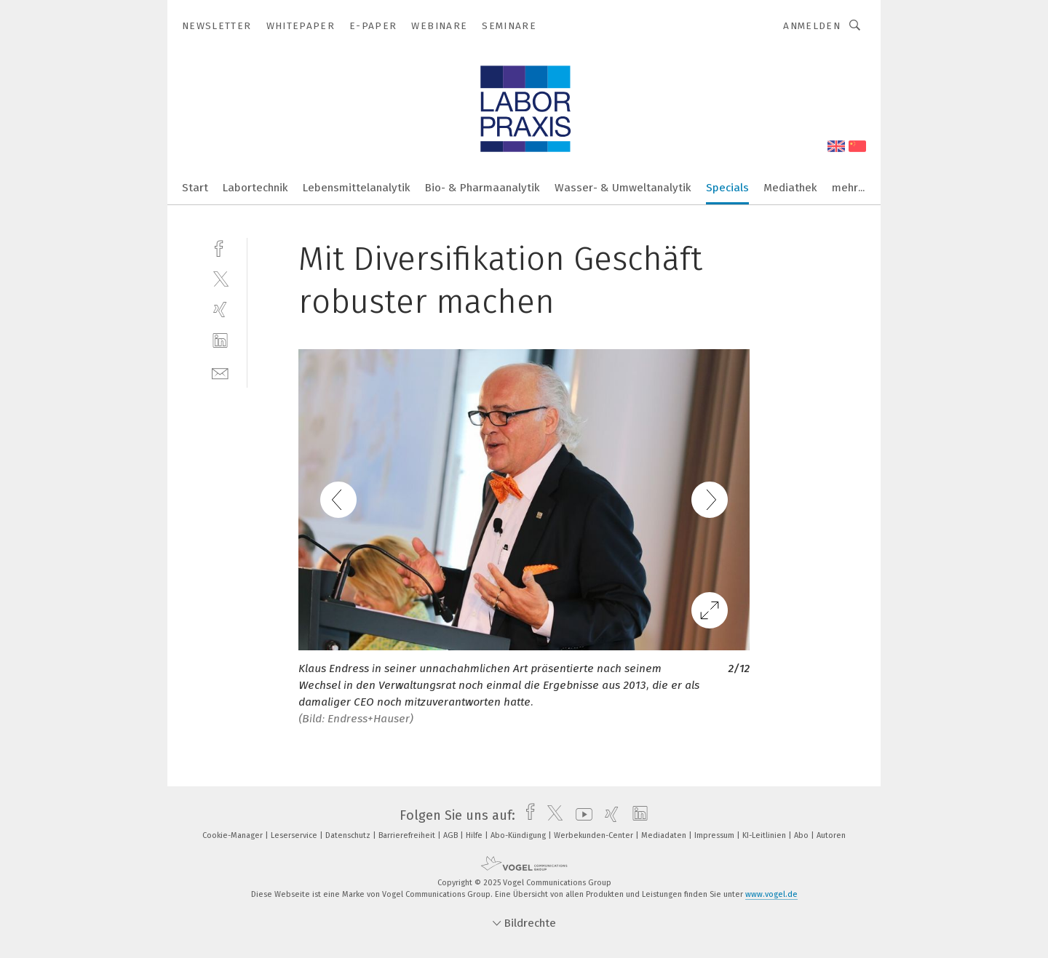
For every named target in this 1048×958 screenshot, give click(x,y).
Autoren (831, 835)
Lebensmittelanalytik (356, 187)
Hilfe (475, 835)
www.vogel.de (771, 894)
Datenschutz (349, 835)
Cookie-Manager (233, 835)
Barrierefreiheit (407, 835)
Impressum (715, 835)
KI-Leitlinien (765, 835)
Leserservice (295, 835)
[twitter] (220, 278)
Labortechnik (255, 187)
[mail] (220, 372)
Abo (802, 835)
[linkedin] (220, 341)
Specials (727, 187)
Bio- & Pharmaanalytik (482, 187)
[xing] (220, 309)
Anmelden (812, 26)
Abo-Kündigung (519, 835)
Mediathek (790, 187)
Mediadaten (664, 835)
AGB (451, 835)
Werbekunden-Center (594, 835)
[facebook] (220, 247)
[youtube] (580, 815)
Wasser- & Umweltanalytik (623, 187)
